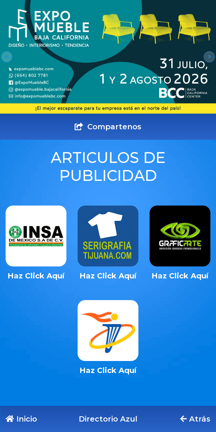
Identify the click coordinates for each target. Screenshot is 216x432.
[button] (6, 56)
